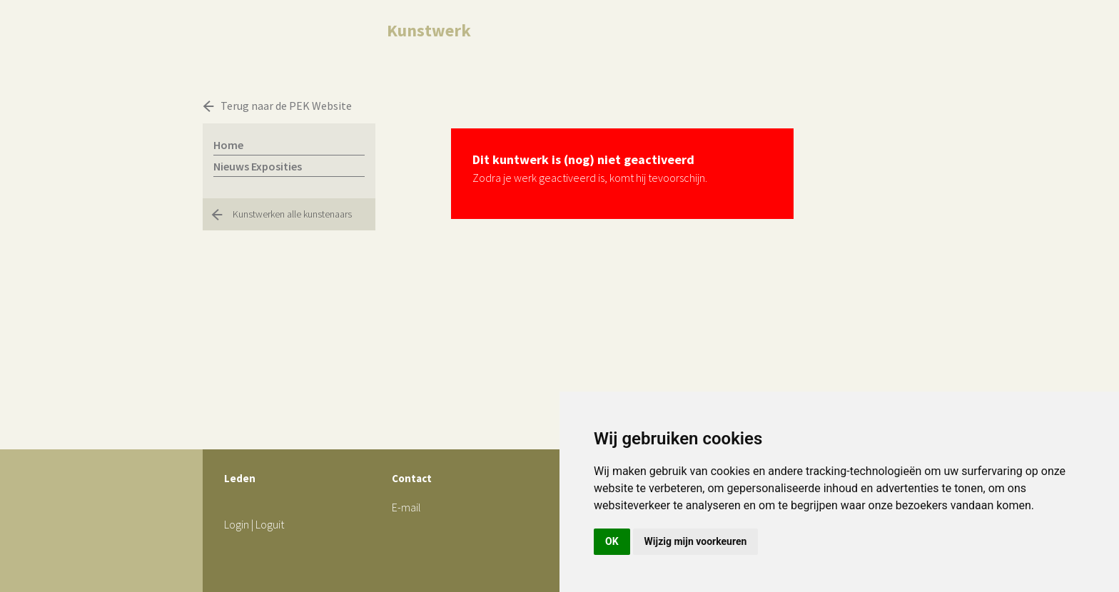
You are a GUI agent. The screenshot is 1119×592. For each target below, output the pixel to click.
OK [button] (612, 541)
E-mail (406, 507)
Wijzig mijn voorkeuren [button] (695, 541)
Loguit (269, 524)
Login (236, 524)
